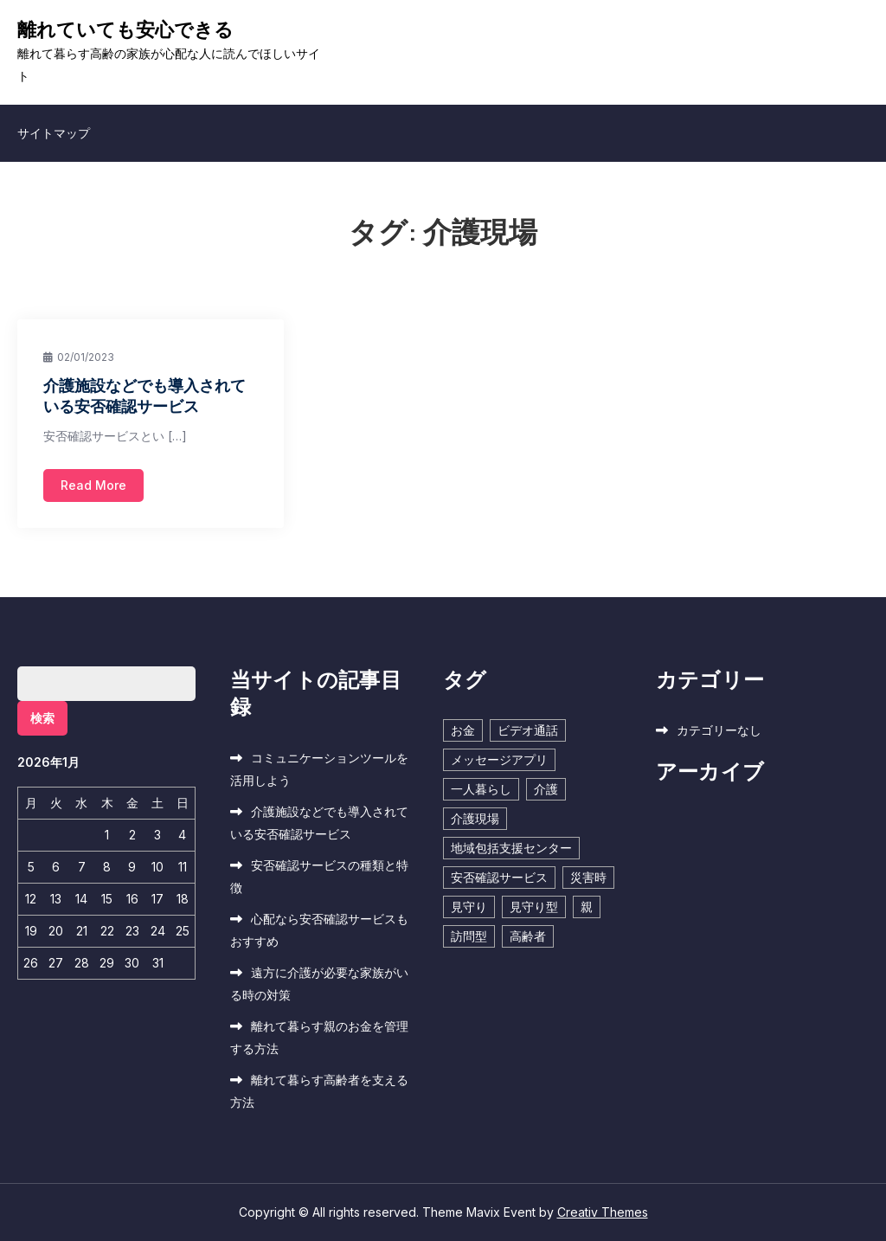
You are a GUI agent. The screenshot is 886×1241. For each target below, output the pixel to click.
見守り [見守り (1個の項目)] (469, 906)
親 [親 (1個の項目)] (587, 906)
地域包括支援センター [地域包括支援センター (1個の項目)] (511, 847)
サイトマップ (53, 132)
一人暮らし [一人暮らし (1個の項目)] (481, 788)
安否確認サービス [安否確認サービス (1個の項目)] (499, 877)
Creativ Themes (602, 1212)
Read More (93, 485)
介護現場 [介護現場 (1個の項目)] (475, 818)
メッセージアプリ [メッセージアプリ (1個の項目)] (499, 759)
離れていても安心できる (125, 29)
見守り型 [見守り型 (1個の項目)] (534, 906)
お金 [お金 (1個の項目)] (463, 730)
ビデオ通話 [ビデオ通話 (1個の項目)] (528, 730)
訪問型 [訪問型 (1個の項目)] (469, 936)
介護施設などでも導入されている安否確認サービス (144, 395)
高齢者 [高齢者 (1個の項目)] (528, 936)
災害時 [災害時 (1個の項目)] (588, 877)
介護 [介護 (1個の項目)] (546, 788)
